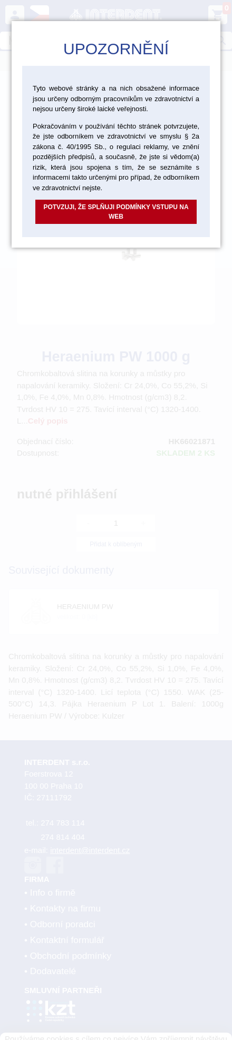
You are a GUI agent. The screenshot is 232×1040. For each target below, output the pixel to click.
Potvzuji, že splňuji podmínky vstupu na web (115, 211)
